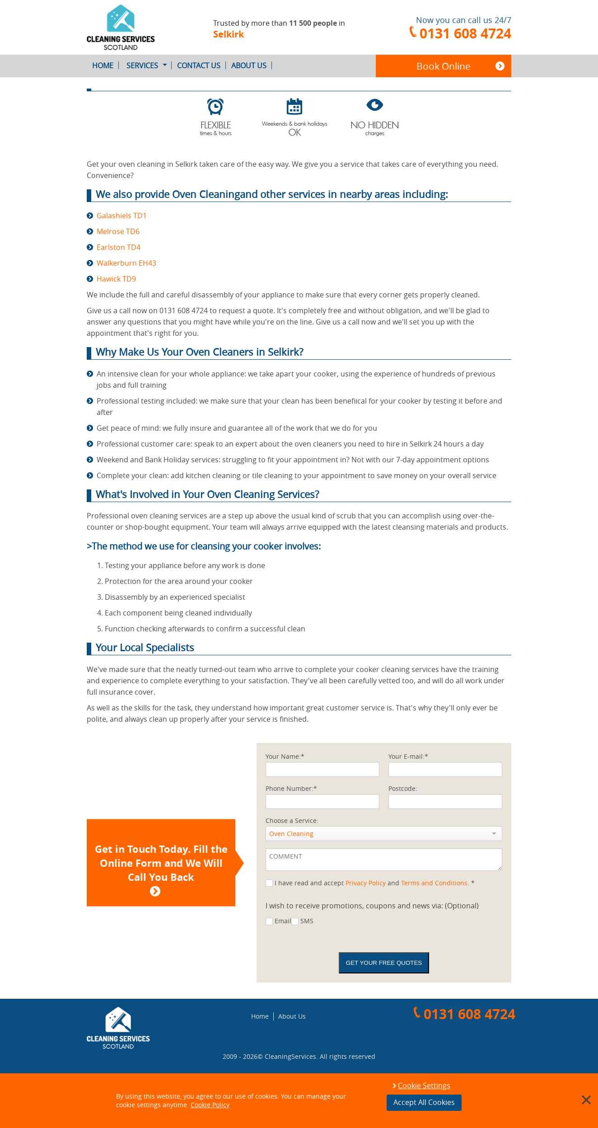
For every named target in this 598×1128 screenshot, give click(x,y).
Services (149, 65)
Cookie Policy (210, 1104)
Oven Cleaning (291, 833)
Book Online (443, 66)
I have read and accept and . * (375, 883)
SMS (306, 920)
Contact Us (201, 65)
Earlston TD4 (118, 247)
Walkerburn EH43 (126, 263)
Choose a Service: (292, 820)
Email (283, 920)
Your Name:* (285, 756)
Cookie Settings (424, 1085)
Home (105, 65)
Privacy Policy (366, 883)
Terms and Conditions (434, 883)
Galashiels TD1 (122, 216)
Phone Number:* (291, 788)
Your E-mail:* (408, 756)
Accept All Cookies (424, 1102)
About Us (251, 65)
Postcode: (402, 788)
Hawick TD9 (116, 279)
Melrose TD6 (118, 231)
